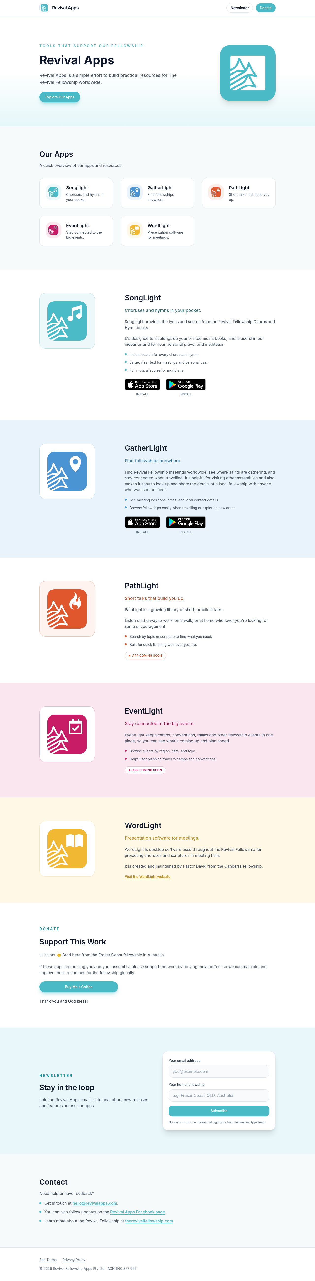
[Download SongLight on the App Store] (142, 387)
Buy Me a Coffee (78, 987)
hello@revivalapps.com (95, 1203)
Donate (266, 8)
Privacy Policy (74, 1260)
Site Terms (48, 1260)
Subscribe (219, 1111)
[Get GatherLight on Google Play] (186, 525)
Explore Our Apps (59, 97)
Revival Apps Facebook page (137, 1211)
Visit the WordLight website (147, 876)
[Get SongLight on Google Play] (186, 387)
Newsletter (240, 8)
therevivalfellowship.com (149, 1220)
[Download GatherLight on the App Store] (142, 525)
